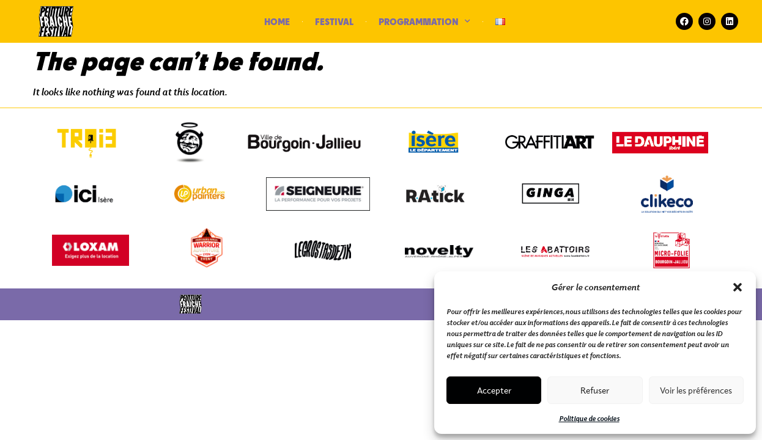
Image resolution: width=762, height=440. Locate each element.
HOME (277, 21)
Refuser (594, 390)
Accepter (494, 390)
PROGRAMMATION (424, 21)
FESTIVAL (334, 21)
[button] (737, 287)
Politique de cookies (589, 418)
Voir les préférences (696, 390)
